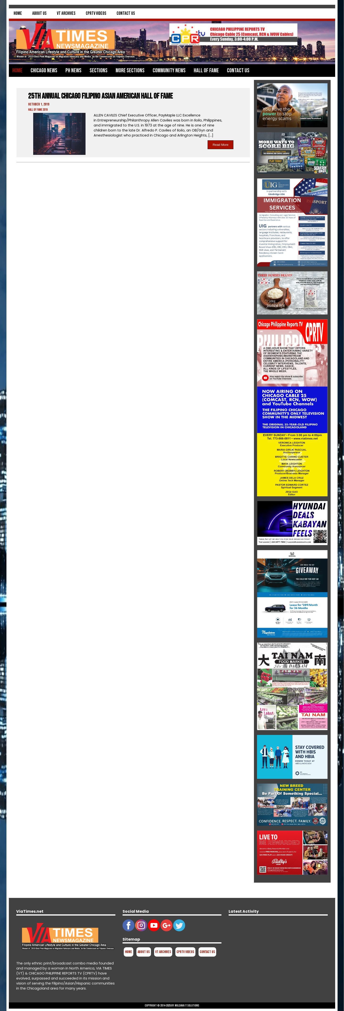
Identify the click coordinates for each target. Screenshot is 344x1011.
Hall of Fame (206, 70)
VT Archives (66, 13)
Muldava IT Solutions (187, 1005)
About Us (39, 13)
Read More (220, 145)
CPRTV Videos (96, 13)
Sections (99, 70)
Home (18, 13)
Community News (169, 70)
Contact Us (126, 13)
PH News (73, 70)
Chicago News (44, 70)
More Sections (130, 70)
